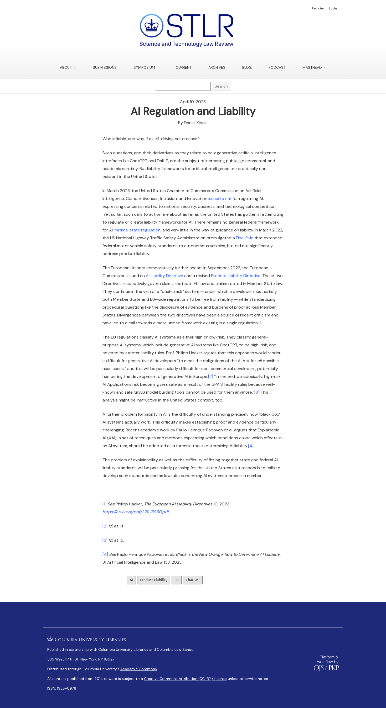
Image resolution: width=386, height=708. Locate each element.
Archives (216, 67)
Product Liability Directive (235, 275)
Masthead (312, 67)
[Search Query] (183, 86)
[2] (210, 376)
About (66, 67)
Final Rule (244, 238)
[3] (256, 392)
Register (318, 8)
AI (131, 580)
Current (184, 67)
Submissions (105, 67)
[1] (261, 323)
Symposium (144, 67)
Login (333, 8)
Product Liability (153, 580)
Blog (247, 67)
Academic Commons (138, 669)
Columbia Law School (175, 649)
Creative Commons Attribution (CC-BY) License (185, 678)
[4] (251, 445)
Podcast (277, 67)
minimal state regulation (138, 230)
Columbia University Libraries (123, 649)
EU (176, 580)
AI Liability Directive (164, 275)
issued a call (219, 198)
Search (221, 86)
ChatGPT (193, 580)
